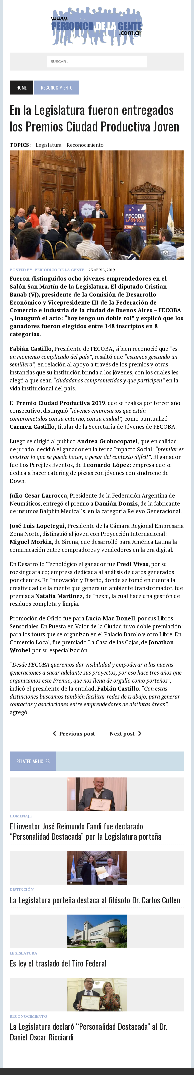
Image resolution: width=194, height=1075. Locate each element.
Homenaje (21, 815)
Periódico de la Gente (59, 269)
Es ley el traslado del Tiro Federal (58, 963)
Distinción (22, 889)
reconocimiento (85, 144)
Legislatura (23, 953)
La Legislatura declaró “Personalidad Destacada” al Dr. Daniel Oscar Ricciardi (88, 1031)
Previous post (73, 733)
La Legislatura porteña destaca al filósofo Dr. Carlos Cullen (95, 900)
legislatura (49, 144)
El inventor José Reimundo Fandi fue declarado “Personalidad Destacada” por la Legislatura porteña (85, 831)
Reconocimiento (28, 1016)
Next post (126, 733)
